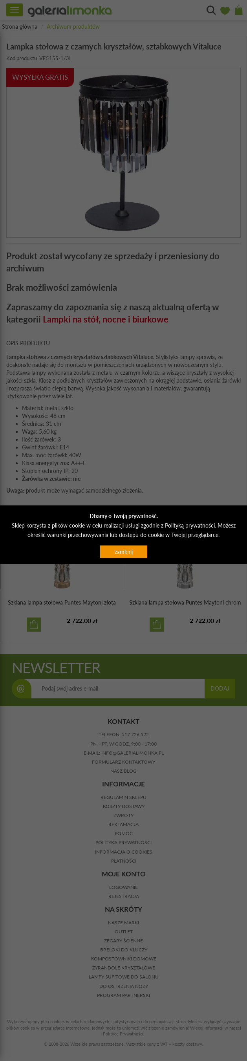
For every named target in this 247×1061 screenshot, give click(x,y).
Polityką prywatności (190, 525)
